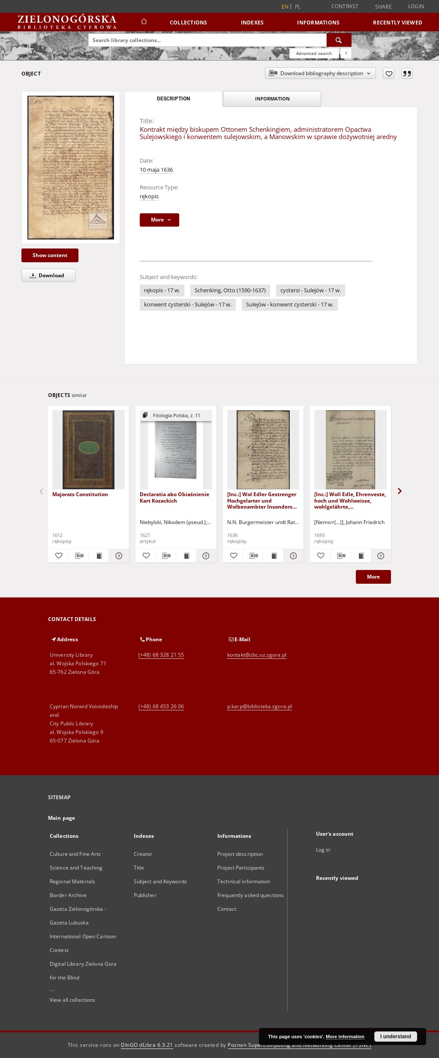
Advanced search (314, 53)
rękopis (149, 196)
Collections (188, 22)
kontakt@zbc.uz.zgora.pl (256, 654)
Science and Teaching (76, 867)
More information (345, 1036)
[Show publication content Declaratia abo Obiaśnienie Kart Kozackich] (186, 555)
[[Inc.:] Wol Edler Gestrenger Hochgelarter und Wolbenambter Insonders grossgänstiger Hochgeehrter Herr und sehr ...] (263, 450)
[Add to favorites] (388, 73)
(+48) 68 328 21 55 (161, 654)
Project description (240, 854)
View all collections (72, 999)
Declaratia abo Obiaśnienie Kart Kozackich (174, 497)
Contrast (345, 6)
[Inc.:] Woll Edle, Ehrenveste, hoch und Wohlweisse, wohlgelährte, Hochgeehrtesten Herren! (350, 500)
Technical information (244, 881)
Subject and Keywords (160, 881)
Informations (318, 22)
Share (383, 6)
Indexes (252, 22)
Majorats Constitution (80, 494)
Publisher (145, 895)
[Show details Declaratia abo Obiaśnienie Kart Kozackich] (205, 555)
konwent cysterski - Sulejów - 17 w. (188, 304)
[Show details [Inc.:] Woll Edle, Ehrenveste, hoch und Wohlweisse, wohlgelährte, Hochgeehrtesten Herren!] (380, 555)
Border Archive (68, 895)
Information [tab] (272, 98)
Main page (61, 818)
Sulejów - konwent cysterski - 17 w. (290, 304)
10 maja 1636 (156, 169)
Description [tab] (173, 99)
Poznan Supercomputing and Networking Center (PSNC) (299, 1045)
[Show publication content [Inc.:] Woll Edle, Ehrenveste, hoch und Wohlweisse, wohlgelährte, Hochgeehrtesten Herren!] (360, 555)
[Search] (339, 40)
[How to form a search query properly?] (346, 53)
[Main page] (143, 22)
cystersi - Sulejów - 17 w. (310, 290)
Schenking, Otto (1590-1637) (230, 290)
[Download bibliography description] (78, 555)
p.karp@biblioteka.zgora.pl (259, 706)
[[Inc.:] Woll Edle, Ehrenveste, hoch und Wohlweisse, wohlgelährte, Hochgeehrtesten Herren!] (350, 450)
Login (416, 6)
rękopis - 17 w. (162, 290)
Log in (323, 849)
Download (45, 275)
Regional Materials (72, 881)
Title (139, 867)
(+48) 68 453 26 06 (161, 706)
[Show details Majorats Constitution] (117, 555)
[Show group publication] (176, 415)
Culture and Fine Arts (75, 854)
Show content (50, 255)
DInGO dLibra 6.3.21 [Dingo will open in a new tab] (147, 1045)
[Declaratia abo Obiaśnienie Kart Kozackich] (176, 450)
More (373, 576)
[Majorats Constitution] (88, 450)
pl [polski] (298, 6)
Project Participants (241, 867)
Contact (226, 908)
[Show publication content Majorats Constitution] (98, 555)
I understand (395, 1037)
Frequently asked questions (250, 895)
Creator (143, 854)
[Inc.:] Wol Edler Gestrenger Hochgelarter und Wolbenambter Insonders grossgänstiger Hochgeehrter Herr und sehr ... (262, 500)
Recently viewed (397, 22)
